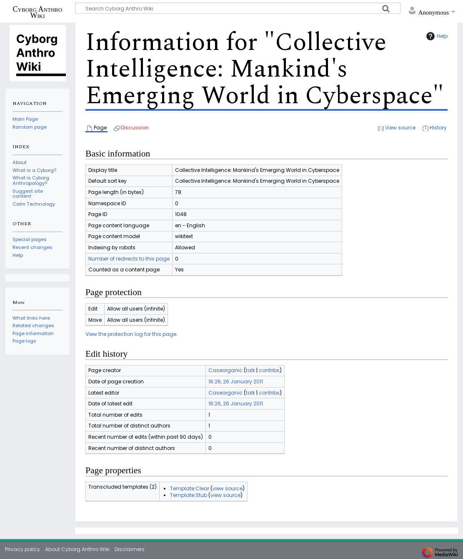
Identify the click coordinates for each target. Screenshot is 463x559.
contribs (269, 370)
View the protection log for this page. (131, 334)
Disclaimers (130, 549)
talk (250, 370)
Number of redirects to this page (129, 258)
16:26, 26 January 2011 (235, 381)
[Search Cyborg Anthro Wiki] (237, 8)
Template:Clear (189, 488)
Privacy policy (22, 549)
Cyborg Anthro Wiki (38, 12)
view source (228, 488)
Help (436, 36)
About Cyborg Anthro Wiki (77, 549)
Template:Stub (188, 495)
